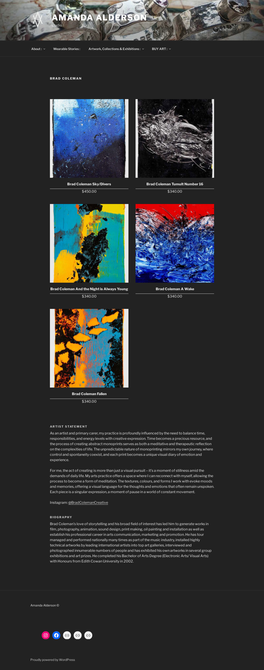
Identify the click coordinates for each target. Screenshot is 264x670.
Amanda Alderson (99, 17)
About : (38, 49)
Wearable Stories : (66, 49)
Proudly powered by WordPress (52, 660)
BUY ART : (161, 49)
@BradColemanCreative (88, 502)
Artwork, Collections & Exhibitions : (117, 49)
